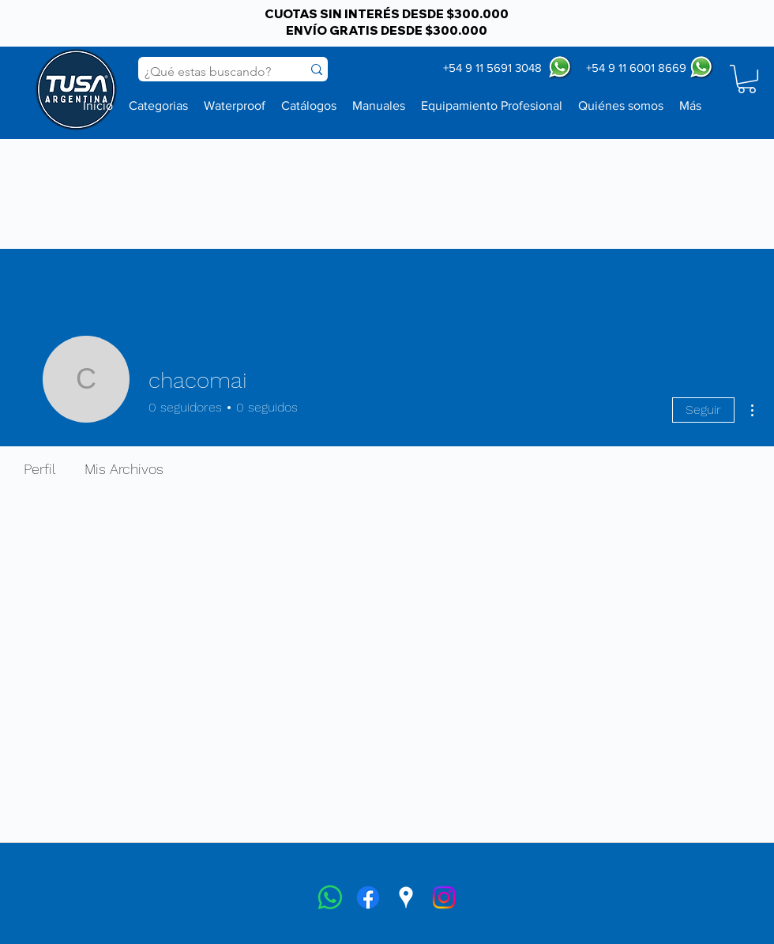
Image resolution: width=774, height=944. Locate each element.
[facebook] (368, 897)
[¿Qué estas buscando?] (208, 72)
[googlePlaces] (406, 897)
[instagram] (444, 897)
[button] (747, 79)
